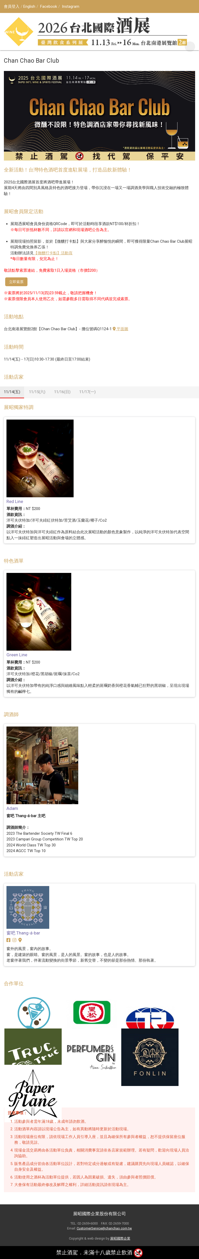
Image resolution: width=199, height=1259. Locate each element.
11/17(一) (87, 392)
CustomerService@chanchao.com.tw (104, 1228)
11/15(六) (37, 392)
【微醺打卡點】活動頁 (53, 253)
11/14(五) (12, 392)
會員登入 (11, 6)
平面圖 (120, 329)
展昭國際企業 (120, 1238)
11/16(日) (62, 392)
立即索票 (16, 282)
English (29, 6)
